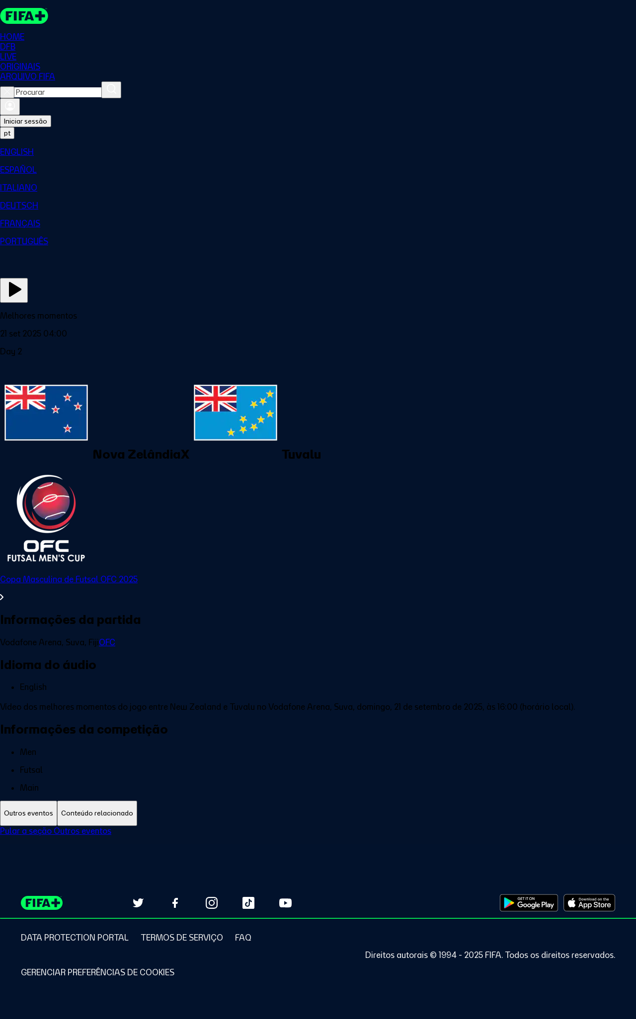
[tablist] (318, 813)
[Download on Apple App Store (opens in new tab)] (589, 903)
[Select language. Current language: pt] (7, 133)
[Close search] (7, 92)
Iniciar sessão (25, 121)
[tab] (28, 813)
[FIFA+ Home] (24, 16)
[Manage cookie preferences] (97, 972)
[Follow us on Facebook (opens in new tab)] (175, 903)
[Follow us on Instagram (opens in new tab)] (212, 903)
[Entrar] (10, 106)
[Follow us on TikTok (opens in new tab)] (248, 903)
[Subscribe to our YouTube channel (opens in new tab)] (285, 903)
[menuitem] (318, 152)
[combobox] (57, 92)
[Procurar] (111, 89)
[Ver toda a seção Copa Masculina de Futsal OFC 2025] (318, 588)
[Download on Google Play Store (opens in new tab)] (528, 903)
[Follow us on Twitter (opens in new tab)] (138, 903)
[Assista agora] (14, 290)
